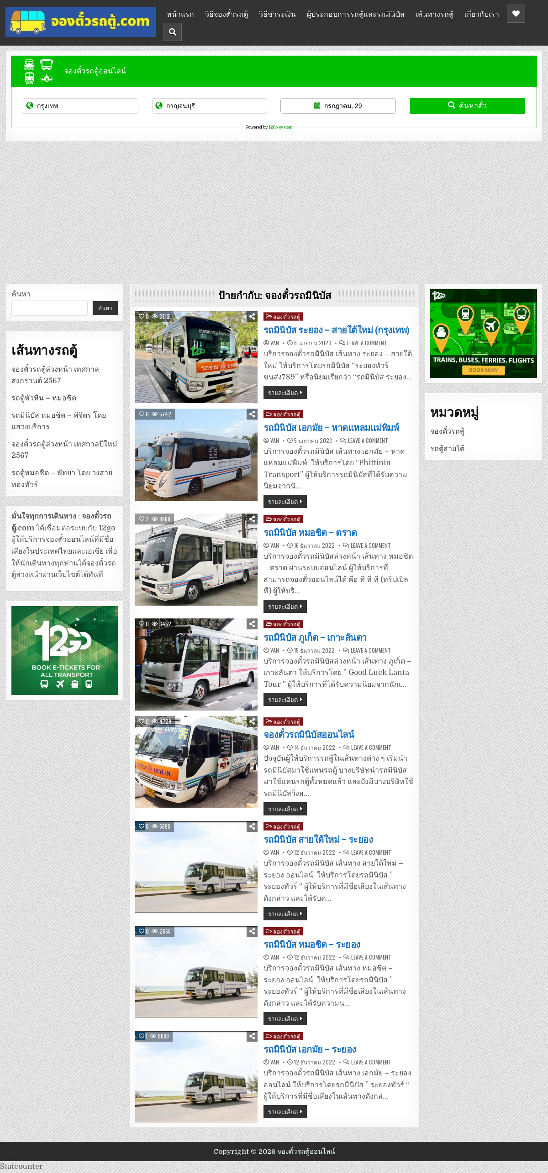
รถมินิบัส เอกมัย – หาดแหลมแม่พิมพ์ (331, 427)
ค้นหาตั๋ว (467, 105)
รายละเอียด (283, 392)
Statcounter (21, 1167)
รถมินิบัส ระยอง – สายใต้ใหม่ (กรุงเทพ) (336, 330)
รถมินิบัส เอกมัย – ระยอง (309, 1049)
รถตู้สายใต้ (447, 449)
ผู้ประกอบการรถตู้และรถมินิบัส (356, 13)
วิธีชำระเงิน (277, 13)
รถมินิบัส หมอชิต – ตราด (310, 532)
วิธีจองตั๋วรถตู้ (226, 13)
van (274, 343)
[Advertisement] (274, 210)
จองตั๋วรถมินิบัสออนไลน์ (308, 734)
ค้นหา (21, 294)
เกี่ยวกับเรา (481, 13)
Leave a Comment (367, 343)
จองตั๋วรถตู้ (286, 316)
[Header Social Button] (516, 14)
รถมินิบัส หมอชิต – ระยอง (311, 944)
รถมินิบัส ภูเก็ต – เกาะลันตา (315, 637)
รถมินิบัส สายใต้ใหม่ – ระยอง (318, 839)
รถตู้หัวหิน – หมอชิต (43, 398)
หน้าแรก (180, 13)
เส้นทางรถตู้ (434, 13)
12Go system (281, 127)
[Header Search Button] (172, 32)
